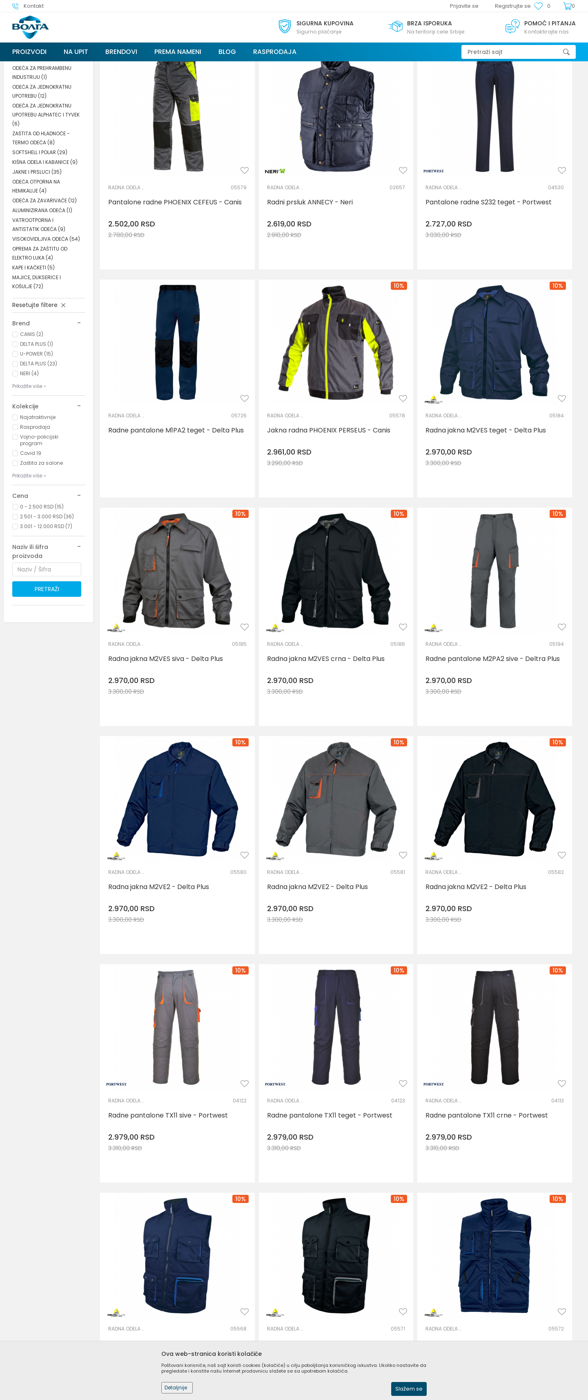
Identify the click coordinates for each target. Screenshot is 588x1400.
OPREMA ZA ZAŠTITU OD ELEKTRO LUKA (39, 315)
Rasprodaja (35, 488)
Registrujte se (513, 6)
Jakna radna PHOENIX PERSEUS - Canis (157, 423)
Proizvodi (61, 66)
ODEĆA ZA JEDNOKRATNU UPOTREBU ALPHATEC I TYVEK (46, 176)
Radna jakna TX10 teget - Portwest (393, 1192)
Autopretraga (384, 82)
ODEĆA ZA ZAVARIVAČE (44, 261)
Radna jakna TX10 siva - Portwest (513, 1192)
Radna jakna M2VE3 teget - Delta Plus (274, 1200)
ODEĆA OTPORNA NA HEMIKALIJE (36, 247)
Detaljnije (176, 1387)
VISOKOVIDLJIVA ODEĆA (46, 300)
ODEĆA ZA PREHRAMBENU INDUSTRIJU (41, 134)
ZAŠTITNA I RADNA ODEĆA (173, 66)
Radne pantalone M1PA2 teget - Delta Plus (527, 231)
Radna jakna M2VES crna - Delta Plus (518, 423)
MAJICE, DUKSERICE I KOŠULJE (36, 343)
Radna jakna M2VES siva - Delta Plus (403, 423)
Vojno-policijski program (39, 501)
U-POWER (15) (36, 415)
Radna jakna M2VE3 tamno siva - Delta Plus (157, 1192)
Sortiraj (421, 82)
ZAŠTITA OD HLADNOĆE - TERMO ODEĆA (41, 199)
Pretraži (47, 650)
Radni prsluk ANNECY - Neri (273, 227)
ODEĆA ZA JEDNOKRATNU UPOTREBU (41, 153)
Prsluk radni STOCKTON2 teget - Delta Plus (280, 1000)
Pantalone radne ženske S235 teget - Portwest (523, 1000)
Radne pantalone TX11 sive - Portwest (152, 808)
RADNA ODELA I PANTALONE (43, 115)
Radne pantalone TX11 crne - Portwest (399, 808)
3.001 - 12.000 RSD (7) (46, 587)
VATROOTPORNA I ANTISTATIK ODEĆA (38, 286)
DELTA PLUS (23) (38, 424)
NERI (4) (29, 434)
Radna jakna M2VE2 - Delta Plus (281, 611)
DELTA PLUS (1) (36, 405)
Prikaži (492, 82)
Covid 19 (30, 514)
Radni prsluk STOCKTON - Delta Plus (158, 1000)
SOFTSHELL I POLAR (39, 213)
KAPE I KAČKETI (33, 328)
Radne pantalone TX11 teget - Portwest (278, 808)
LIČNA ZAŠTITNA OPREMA (107, 66)
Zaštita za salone (41, 524)
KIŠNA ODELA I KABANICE (45, 223)
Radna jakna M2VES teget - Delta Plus (274, 423)
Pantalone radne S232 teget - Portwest (400, 231)
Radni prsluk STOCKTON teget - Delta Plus (526, 808)
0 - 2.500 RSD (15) (42, 567)
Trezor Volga (27, 66)
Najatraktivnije (38, 478)
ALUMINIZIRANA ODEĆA (42, 271)
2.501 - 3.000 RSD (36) (47, 577)
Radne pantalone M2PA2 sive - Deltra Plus (157, 615)
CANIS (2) (31, 395)
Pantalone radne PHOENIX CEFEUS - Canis (150, 231)
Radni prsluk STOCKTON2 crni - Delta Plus (402, 1000)
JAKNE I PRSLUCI (37, 233)
